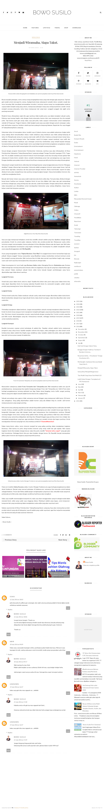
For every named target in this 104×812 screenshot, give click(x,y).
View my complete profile (91, 565)
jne (75, 255)
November (81, 332)
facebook (78, 74)
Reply (68, 608)
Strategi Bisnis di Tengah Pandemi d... (12, 574)
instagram (97, 74)
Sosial (76, 225)
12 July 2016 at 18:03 (16, 599)
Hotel (76, 157)
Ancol (76, 131)
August (80, 340)
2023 (78, 307)
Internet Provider (79, 169)
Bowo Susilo (20, 614)
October (80, 335)
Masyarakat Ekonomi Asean (83, 199)
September (81, 337)
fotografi (77, 251)
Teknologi (77, 229)
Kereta (76, 180)
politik (76, 274)
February (81, 395)
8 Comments (8, 535)
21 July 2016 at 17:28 (20, 702)
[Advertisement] (88, 428)
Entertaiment (78, 146)
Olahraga (77, 206)
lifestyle (76, 259)
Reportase (77, 221)
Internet (77, 165)
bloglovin (88, 82)
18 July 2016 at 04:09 (16, 644)
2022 (78, 310)
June (79, 384)
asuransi (76, 244)
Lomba (76, 191)
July (79, 343)
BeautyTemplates (21, 808)
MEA (75, 195)
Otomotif (77, 214)
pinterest (78, 82)
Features (35, 27)
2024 (78, 304)
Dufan (76, 142)
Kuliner (76, 187)
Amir (12, 641)
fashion (76, 247)
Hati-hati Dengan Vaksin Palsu (87, 346)
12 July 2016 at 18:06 (20, 617)
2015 (78, 401)
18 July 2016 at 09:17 (20, 662)
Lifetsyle (46, 27)
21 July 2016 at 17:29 (20, 740)
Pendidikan (77, 217)
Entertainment (78, 150)
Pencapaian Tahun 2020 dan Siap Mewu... (34, 573)
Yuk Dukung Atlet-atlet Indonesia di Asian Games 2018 (90, 687)
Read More (88, 60)
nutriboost (77, 266)
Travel (57, 27)
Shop (66, 27)
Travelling (77, 240)
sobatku (76, 277)
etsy (97, 82)
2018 (78, 321)
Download (77, 27)
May (79, 387)
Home (25, 27)
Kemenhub (77, 176)
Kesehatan (77, 184)
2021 (78, 312)
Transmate (77, 232)
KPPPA (76, 172)
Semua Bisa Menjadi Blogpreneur (88, 372)
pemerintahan (78, 270)
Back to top (97, 808)
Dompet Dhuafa (79, 139)
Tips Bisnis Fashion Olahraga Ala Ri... (58, 574)
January (80, 398)
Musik (76, 202)
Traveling (77, 236)
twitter (88, 74)
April (79, 390)
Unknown (14, 684)
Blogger (96, 482)
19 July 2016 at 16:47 (16, 687)
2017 (78, 323)
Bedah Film (77, 135)
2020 (78, 315)
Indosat (76, 161)
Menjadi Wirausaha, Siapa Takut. (88, 368)
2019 (78, 318)
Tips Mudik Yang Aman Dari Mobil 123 (89, 375)
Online (76, 210)
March (80, 392)
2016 (78, 326)
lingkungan (77, 262)
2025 (78, 301)
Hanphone (77, 154)
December (81, 329)
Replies (10, 609)
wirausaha (36, 37)
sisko (12, 597)
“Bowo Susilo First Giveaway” (91, 724)
